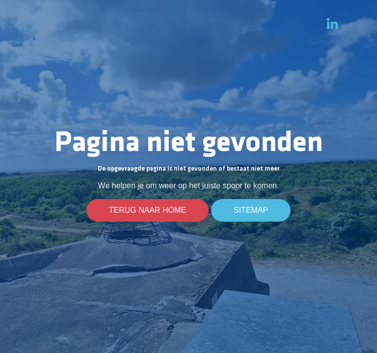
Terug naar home (147, 210)
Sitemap (251, 210)
